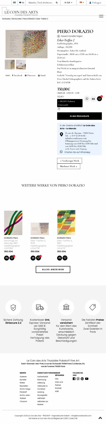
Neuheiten (24, 386)
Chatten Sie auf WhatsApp (75, 152)
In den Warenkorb (79, 116)
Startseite (6, 19)
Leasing (40, 392)
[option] (26, 44)
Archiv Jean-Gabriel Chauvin (25, 398)
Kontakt (58, 388)
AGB (57, 391)
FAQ (56, 379)
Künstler (23, 379)
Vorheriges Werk (69, 160)
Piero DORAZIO (29, 19)
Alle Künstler (17, 19)
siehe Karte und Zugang (76, 148)
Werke (22, 383)
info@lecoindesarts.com (81, 415)
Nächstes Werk (68, 166)
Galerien (23, 376)
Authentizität (42, 376)
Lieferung (41, 383)
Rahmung (41, 379)
